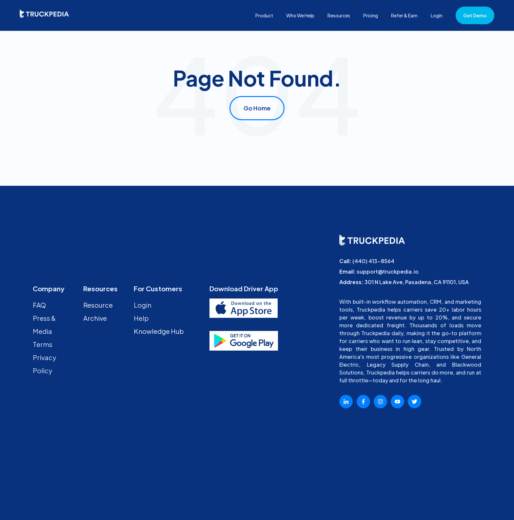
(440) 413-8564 (373, 261)
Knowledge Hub (159, 331)
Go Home (257, 108)
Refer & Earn (404, 15)
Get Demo (475, 15)
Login (437, 15)
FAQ (39, 305)
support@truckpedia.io (388, 271)
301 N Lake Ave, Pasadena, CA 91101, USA (417, 282)
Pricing (370, 15)
